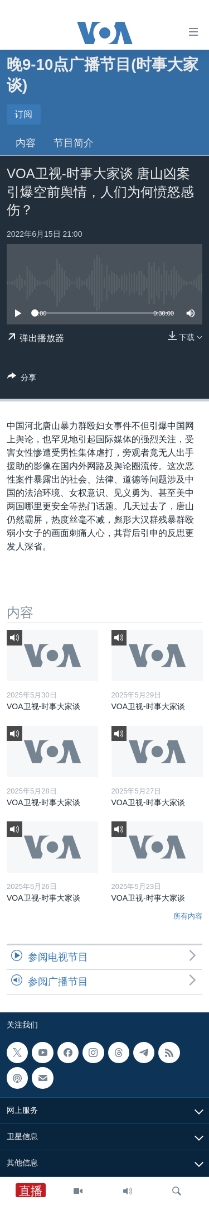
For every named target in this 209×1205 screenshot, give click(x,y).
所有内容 (187, 916)
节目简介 (74, 143)
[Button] (21, 379)
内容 (26, 143)
